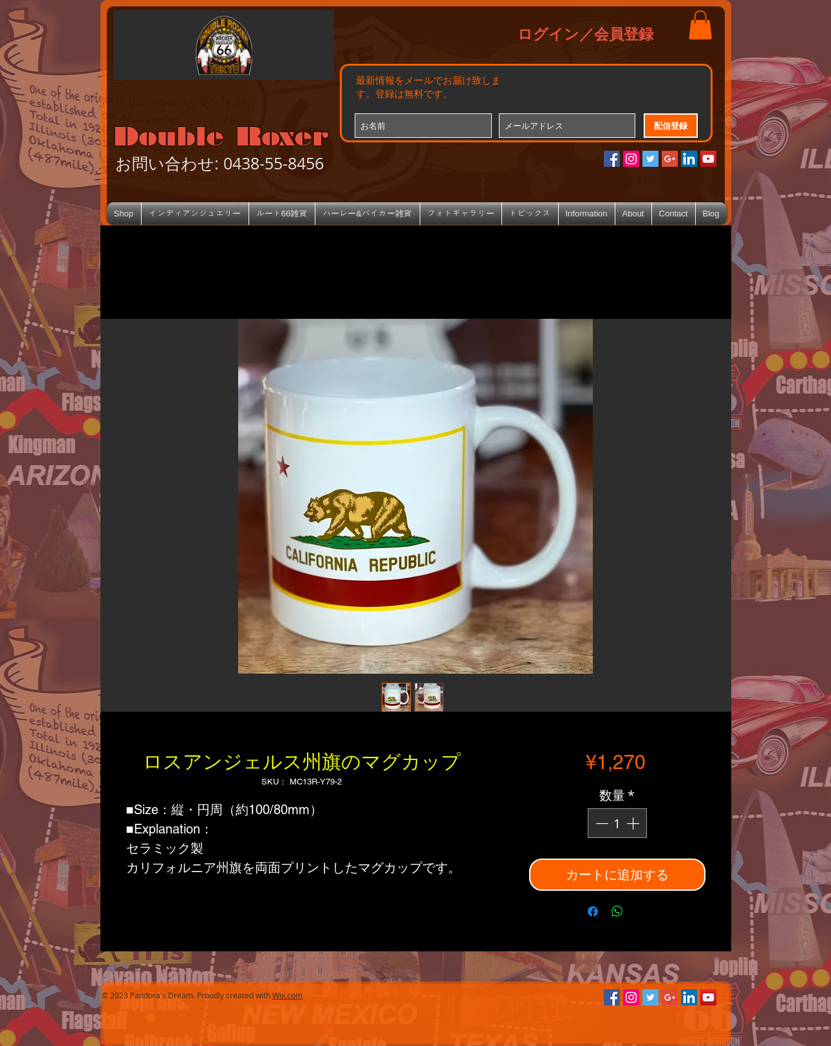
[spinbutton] (617, 823)
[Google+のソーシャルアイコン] (670, 159)
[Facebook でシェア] (593, 911)
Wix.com (287, 995)
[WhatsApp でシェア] (617, 911)
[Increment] (634, 823)
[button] (700, 24)
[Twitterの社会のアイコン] (650, 159)
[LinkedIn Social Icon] (689, 159)
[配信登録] (671, 125)
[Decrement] (601, 823)
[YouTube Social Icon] (708, 159)
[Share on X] (641, 911)
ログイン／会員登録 (585, 33)
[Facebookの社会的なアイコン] (612, 159)
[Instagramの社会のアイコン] (631, 159)
